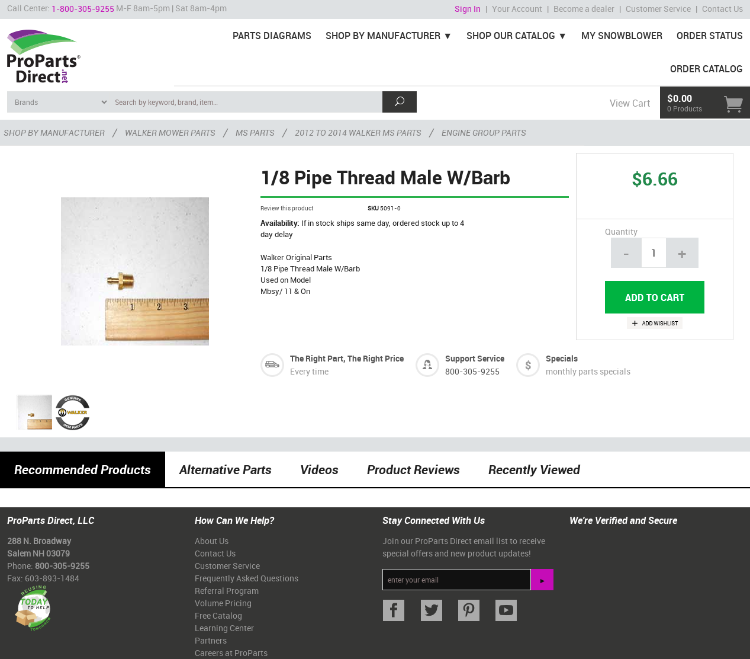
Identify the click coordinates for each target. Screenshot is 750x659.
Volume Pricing (223, 603)
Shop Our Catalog (510, 35)
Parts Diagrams (272, 35)
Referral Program (227, 590)
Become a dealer (583, 8)
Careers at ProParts (231, 652)
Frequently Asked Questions (246, 578)
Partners (211, 640)
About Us (211, 540)
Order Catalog (706, 68)
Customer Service (658, 8)
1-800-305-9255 (82, 8)
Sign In (468, 8)
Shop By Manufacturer (383, 35)
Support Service (474, 358)
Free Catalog (218, 615)
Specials (562, 358)
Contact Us (722, 8)
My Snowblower (621, 35)
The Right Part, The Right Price (347, 358)
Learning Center (224, 628)
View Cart (630, 103)
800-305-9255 (472, 371)
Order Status (710, 35)
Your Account (517, 8)
